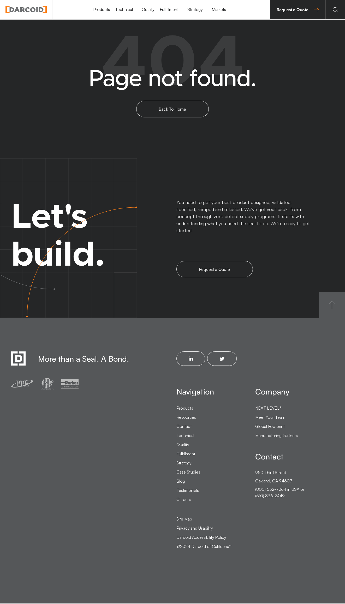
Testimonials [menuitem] (187, 490)
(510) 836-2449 (270, 496)
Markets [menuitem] (219, 9)
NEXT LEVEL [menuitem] (268, 408)
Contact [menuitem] (184, 426)
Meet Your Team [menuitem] (270, 417)
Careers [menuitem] (183, 500)
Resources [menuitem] (186, 417)
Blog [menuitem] (180, 481)
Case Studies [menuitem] (188, 472)
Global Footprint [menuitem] (270, 426)
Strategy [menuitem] (195, 9)
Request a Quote (298, 9)
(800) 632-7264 (270, 489)
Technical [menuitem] (124, 9)
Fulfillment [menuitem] (169, 9)
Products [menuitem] (101, 9)
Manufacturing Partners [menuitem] (276, 436)
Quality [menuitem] (148, 9)
